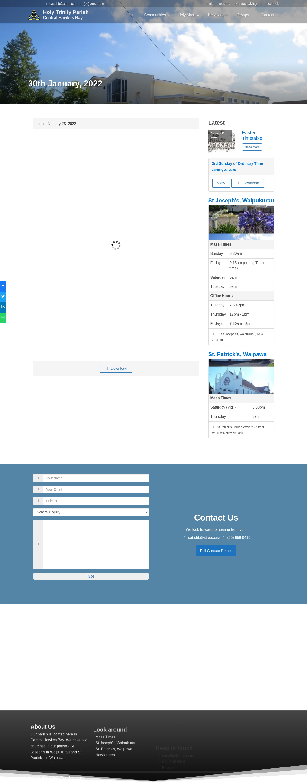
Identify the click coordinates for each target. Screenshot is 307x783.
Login (79, 778)
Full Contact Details (216, 551)
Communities (155, 15)
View (221, 183)
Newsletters (218, 15)
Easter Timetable (252, 135)
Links (210, 4)
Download (116, 368)
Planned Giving (246, 4)
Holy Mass (187, 15)
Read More (252, 147)
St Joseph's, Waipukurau (241, 200)
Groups (243, 15)
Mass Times (105, 756)
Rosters (224, 4)
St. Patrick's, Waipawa (237, 354)
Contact (267, 15)
